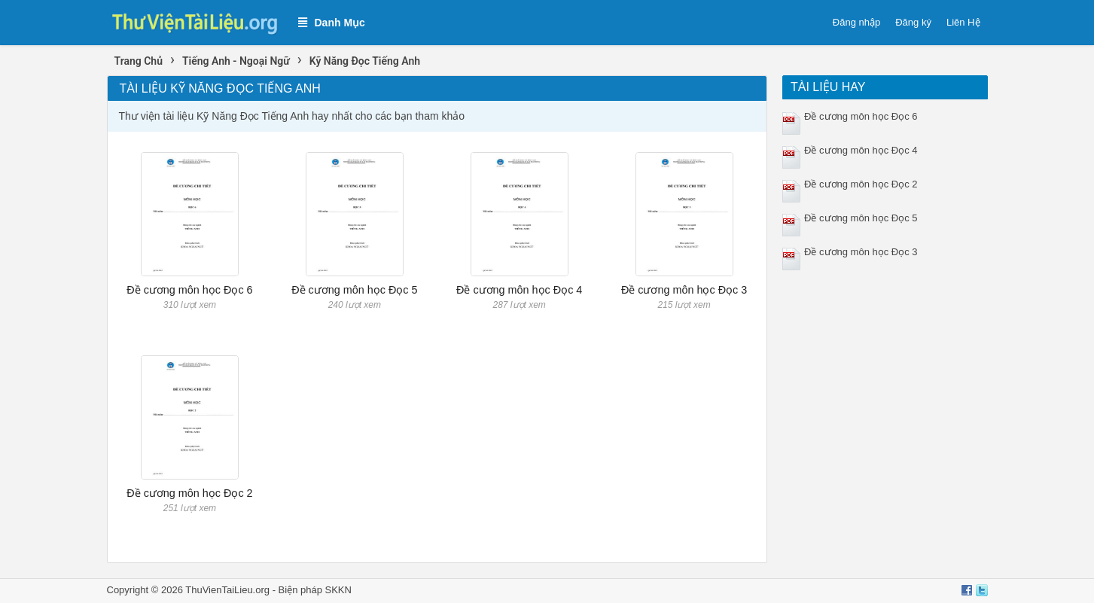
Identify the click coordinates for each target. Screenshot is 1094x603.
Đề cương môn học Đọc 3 (684, 290)
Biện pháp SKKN (315, 589)
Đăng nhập (856, 22)
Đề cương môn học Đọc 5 (354, 290)
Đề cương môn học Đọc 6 (189, 290)
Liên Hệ (963, 22)
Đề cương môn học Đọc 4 (519, 290)
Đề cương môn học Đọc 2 (189, 493)
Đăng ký (913, 22)
